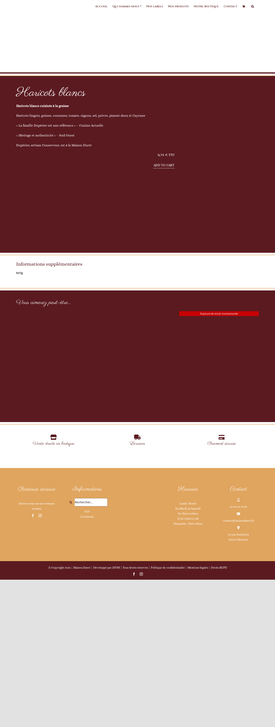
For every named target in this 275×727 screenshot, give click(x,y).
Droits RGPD (219, 715)
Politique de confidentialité (168, 715)
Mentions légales (198, 715)
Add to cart (164, 165)
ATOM (116, 715)
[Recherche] (71, 650)
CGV (87, 658)
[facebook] (33, 663)
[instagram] (40, 663)
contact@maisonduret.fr (238, 668)
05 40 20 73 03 (238, 654)
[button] (252, 6)
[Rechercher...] (87, 650)
